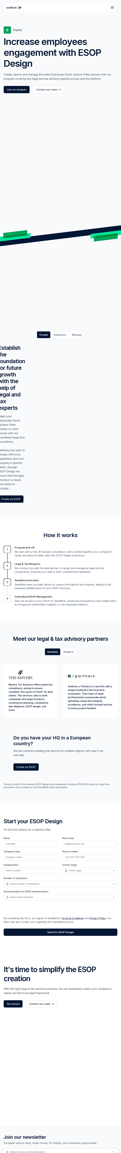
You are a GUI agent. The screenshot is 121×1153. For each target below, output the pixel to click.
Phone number (70, 851)
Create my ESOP (26, 767)
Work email (68, 838)
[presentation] (27, 909)
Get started (13, 1003)
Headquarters (11, 865)
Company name (12, 851)
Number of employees (15, 878)
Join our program (17, 89)
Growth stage (69, 865)
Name (7, 838)
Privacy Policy (97, 918)
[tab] (43, 334)
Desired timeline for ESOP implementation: (26, 891)
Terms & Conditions (72, 918)
